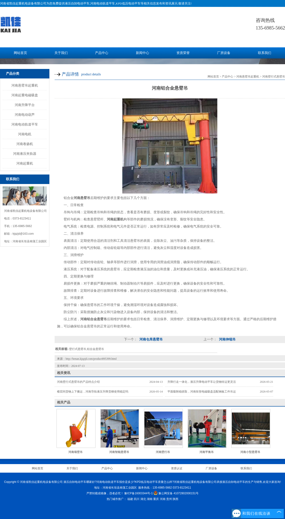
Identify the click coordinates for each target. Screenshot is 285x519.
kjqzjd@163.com (23, 233)
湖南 (149, 499)
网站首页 (20, 53)
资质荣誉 (183, 53)
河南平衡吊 (207, 452)
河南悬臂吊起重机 (24, 85)
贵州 (169, 499)
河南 (163, 499)
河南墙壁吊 (75, 452)
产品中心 (101, 53)
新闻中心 (142, 53)
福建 (130, 499)
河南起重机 (24, 163)
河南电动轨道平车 (24, 124)
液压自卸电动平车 (77, 3)
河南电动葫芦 (25, 114)
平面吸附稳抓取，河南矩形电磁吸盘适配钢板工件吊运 (201, 391)
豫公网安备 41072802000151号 (176, 493)
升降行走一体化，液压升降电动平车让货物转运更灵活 (201, 381)
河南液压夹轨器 (24, 153)
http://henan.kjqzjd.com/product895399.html (91, 358)
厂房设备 (223, 53)
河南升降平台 (25, 105)
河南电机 (24, 134)
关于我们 (61, 53)
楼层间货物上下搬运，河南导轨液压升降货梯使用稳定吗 (92, 391)
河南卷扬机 (24, 144)
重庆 (156, 499)
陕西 (175, 499)
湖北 (143, 499)
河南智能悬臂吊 (119, 452)
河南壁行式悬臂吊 (273, 76)
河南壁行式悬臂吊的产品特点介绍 (78, 381)
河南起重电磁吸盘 (24, 95)
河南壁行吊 (163, 452)
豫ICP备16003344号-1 (138, 493)
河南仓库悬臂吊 (150, 339)
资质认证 (176, 468)
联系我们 (264, 53)
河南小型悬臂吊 (250, 452)
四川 (136, 499)
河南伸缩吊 (227, 339)
